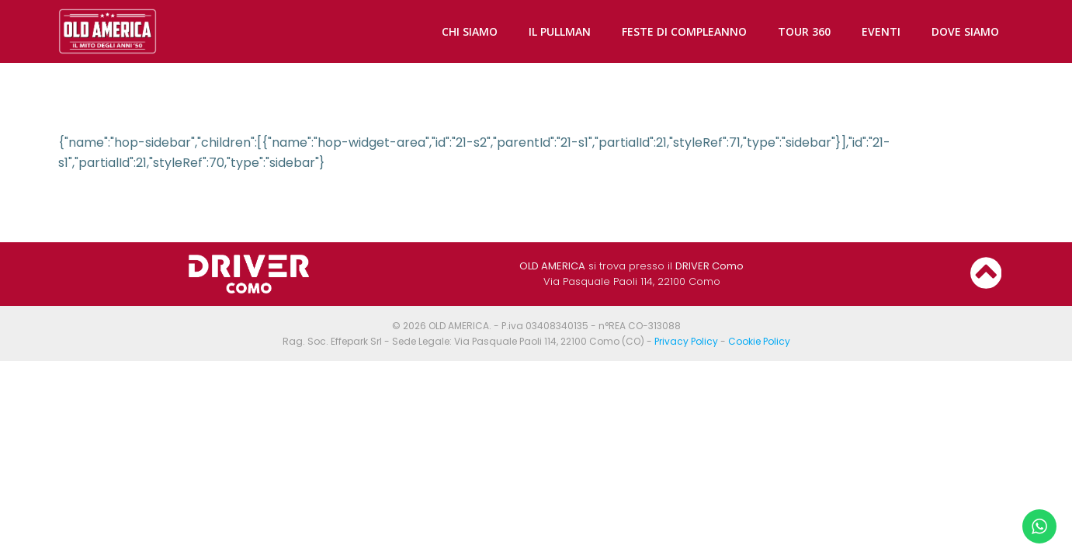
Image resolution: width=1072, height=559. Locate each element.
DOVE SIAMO (965, 31)
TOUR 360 (804, 31)
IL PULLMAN (560, 31)
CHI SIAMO (470, 31)
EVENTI (881, 31)
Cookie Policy (759, 341)
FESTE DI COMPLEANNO (684, 31)
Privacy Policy (686, 341)
